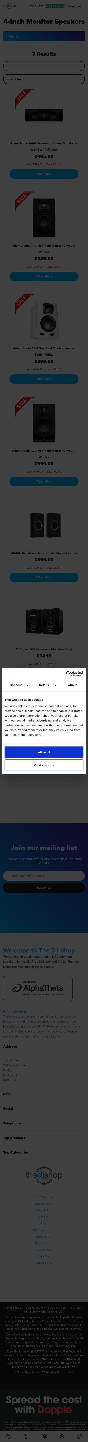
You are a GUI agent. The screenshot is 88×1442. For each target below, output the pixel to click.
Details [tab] (44, 685)
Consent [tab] (16, 685)
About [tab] (72, 685)
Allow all (44, 752)
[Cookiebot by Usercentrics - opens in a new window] (66, 673)
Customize (44, 765)
